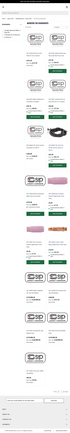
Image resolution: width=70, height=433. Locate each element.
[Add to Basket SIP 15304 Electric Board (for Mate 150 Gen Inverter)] (35, 214)
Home (3, 18)
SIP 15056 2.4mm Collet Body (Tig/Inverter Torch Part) (57, 243)
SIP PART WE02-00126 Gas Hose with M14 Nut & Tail (57, 54)
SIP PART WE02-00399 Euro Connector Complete (35, 100)
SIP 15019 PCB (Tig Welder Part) (57, 332)
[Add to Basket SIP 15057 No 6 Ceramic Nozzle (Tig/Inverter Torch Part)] (35, 262)
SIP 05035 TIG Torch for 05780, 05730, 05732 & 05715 (56, 147)
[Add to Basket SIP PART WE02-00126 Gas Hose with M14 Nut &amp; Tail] (58, 71)
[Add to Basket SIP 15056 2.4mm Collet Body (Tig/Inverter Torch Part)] (58, 262)
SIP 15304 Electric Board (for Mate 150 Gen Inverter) (35, 195)
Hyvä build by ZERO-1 (62, 430)
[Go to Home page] (35, 7)
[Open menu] (3, 7)
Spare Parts (10, 18)
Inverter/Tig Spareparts (40, 18)
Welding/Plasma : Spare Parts (24, 18)
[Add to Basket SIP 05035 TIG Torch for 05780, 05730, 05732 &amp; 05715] (58, 165)
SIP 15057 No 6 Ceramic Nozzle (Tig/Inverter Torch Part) (34, 244)
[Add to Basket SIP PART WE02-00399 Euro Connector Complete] (35, 117)
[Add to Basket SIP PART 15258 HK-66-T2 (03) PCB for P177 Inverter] (58, 117)
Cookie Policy (47, 430)
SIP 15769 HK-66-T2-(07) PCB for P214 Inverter (34, 54)
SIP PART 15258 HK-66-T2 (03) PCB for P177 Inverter (57, 100)
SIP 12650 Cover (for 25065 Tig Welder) (34, 372)
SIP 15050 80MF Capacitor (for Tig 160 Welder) (34, 292)
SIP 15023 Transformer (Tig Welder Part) (34, 332)
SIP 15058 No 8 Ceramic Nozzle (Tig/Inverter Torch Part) (56, 196)
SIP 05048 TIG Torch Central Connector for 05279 (35, 146)
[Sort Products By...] (60, 27)
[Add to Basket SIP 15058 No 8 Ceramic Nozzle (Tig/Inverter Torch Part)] (58, 214)
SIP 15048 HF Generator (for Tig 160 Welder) (57, 292)
